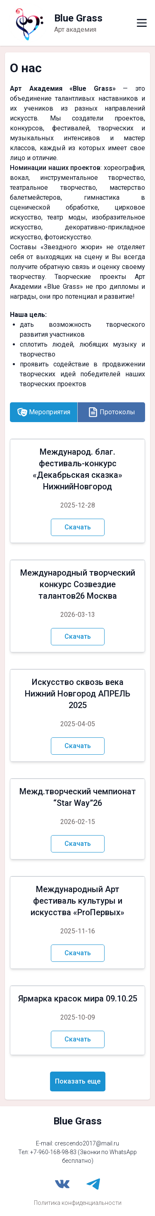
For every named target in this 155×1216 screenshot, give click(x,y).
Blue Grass (77, 1121)
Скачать (77, 527)
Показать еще (77, 1081)
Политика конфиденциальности (78, 1202)
